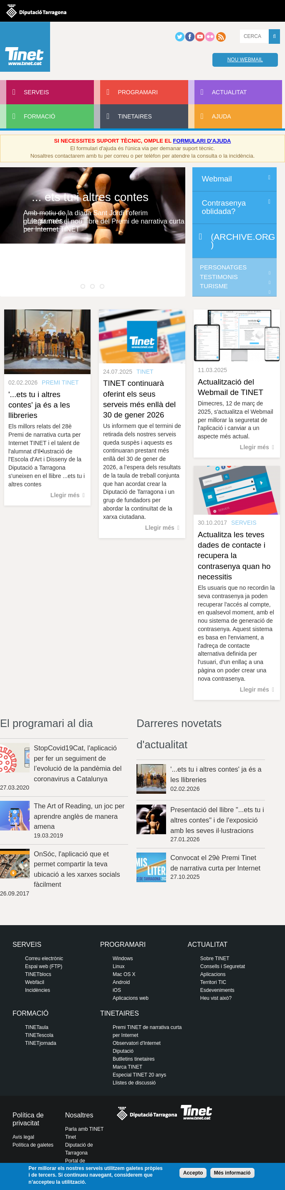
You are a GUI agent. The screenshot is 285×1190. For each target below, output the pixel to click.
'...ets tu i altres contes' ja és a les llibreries (39, 405)
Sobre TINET (215, 958)
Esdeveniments (217, 990)
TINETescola (39, 1035)
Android (121, 982)
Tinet (70, 1137)
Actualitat (229, 92)
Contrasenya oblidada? (224, 207)
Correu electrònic (44, 958)
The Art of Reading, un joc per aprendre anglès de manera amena (79, 816)
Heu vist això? (216, 998)
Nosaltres (79, 1115)
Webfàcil (34, 982)
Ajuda (221, 116)
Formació (39, 116)
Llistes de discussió (134, 1083)
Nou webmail (245, 60)
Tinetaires (134, 116)
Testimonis (219, 277)
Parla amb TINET (84, 1129)
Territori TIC (213, 982)
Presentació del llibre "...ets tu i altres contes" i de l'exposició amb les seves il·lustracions (217, 820)
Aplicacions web (131, 998)
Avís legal (23, 1137)
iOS (117, 990)
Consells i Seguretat (222, 966)
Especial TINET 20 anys (139, 1075)
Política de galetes (33, 1145)
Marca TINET (127, 1067)
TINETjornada (40, 1043)
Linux (119, 966)
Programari (138, 92)
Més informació (232, 1173)
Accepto (193, 1173)
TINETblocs (38, 974)
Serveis (36, 92)
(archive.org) (243, 241)
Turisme (214, 286)
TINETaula (36, 1027)
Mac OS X (124, 974)
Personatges (223, 267)
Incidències (37, 990)
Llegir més (45, 220)
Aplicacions (213, 974)
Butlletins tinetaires (134, 1059)
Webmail (217, 178)
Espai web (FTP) (43, 966)
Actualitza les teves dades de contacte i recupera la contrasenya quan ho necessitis (234, 555)
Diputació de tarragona (36, 11)
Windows (123, 958)
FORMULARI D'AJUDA (202, 141)
